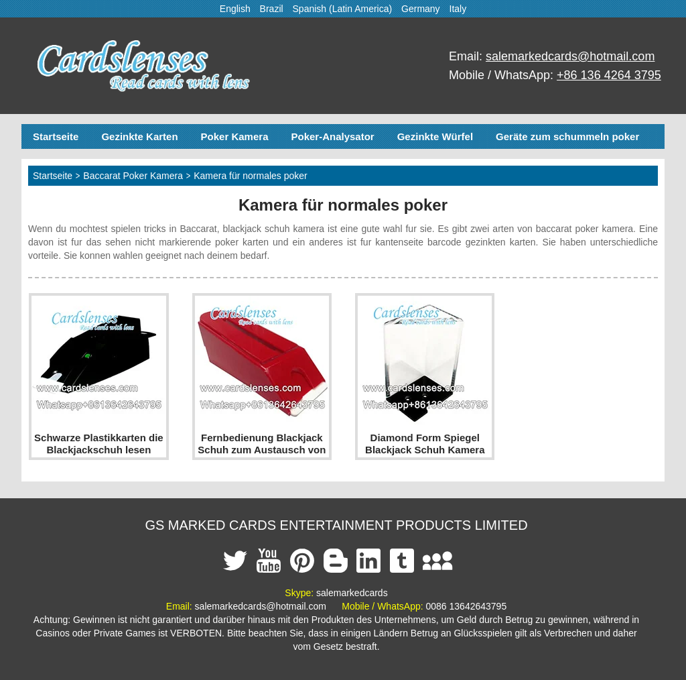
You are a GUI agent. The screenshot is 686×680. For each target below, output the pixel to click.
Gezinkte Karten (139, 136)
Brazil (271, 8)
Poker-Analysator (332, 136)
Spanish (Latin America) (343, 8)
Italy (458, 8)
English (235, 8)
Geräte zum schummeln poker (567, 136)
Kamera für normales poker (250, 175)
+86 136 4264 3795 (609, 75)
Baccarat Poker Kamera (133, 175)
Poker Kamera (235, 136)
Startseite (55, 136)
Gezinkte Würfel (435, 136)
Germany (420, 8)
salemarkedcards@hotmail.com (570, 56)
